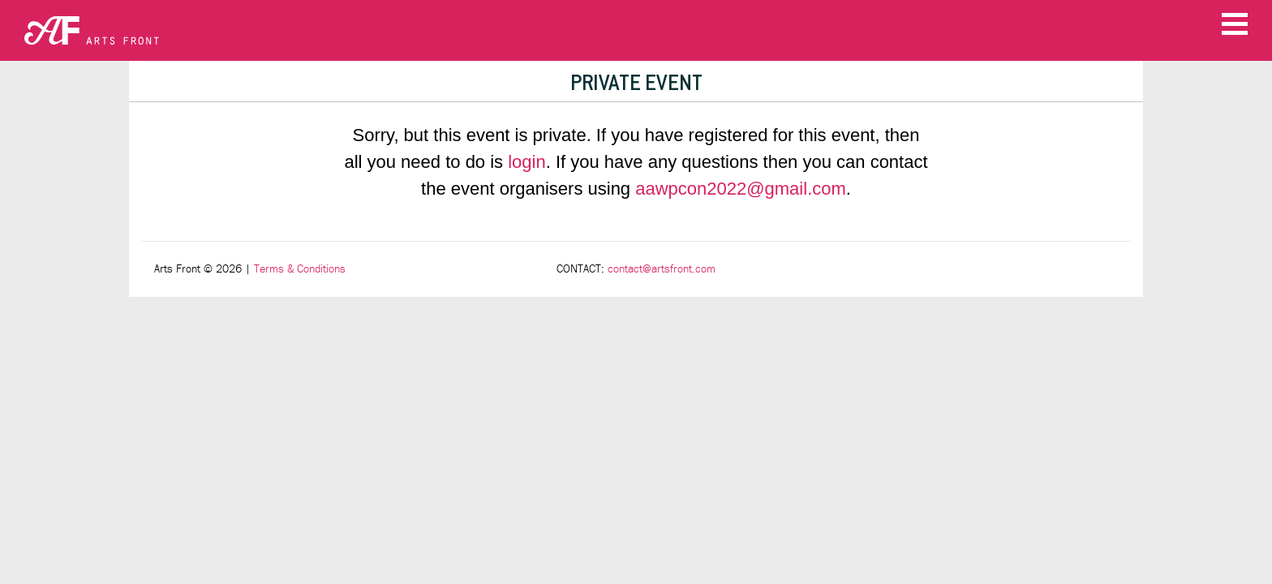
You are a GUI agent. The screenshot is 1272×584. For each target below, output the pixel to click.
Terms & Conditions (300, 269)
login (526, 162)
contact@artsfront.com (662, 269)
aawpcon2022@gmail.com (740, 188)
